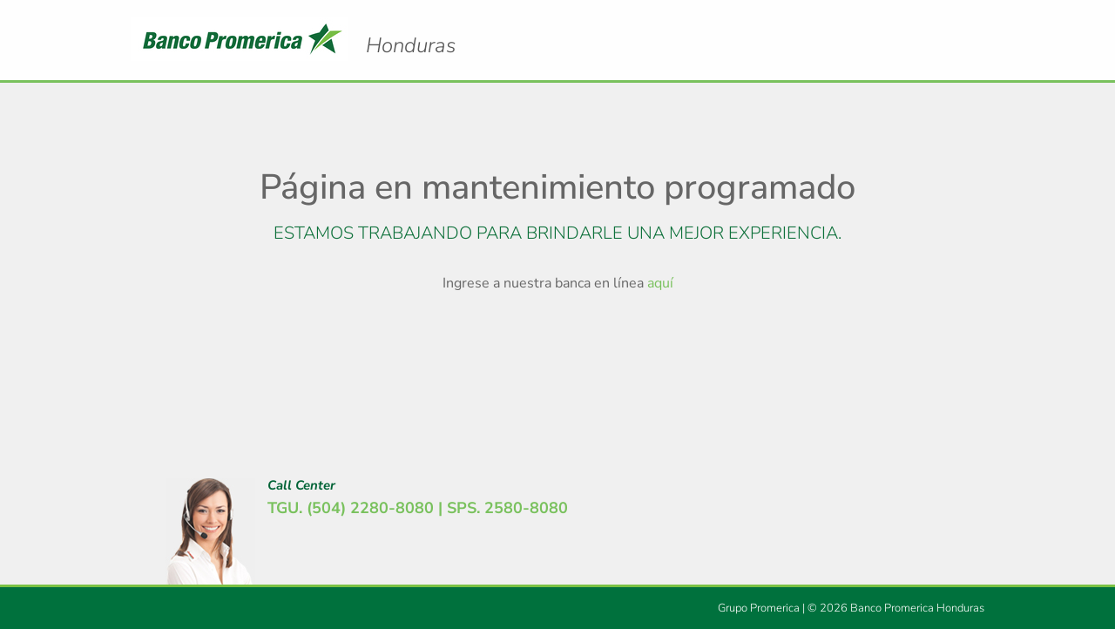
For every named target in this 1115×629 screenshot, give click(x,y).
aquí (660, 283)
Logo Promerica (411, 30)
